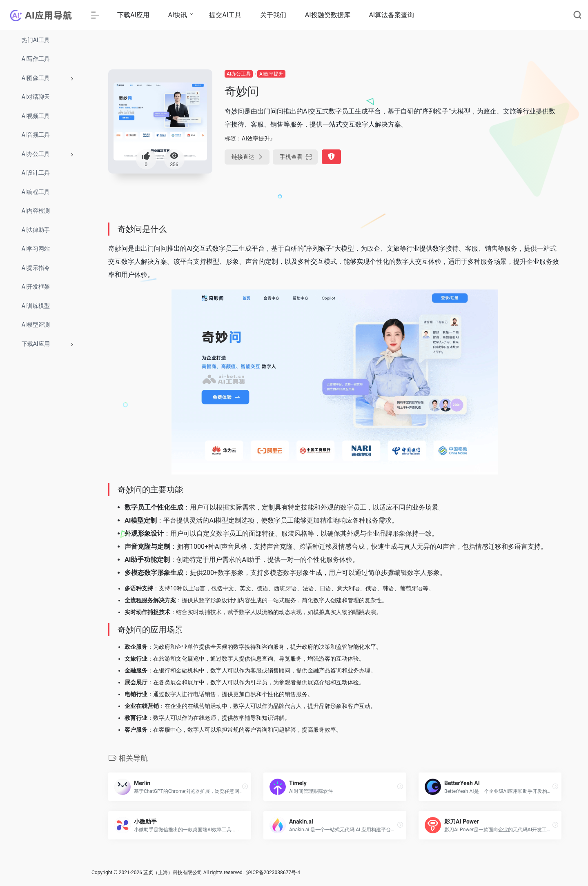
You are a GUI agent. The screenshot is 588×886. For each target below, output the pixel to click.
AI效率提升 (271, 74)
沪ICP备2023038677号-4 (273, 872)
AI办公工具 (239, 74)
